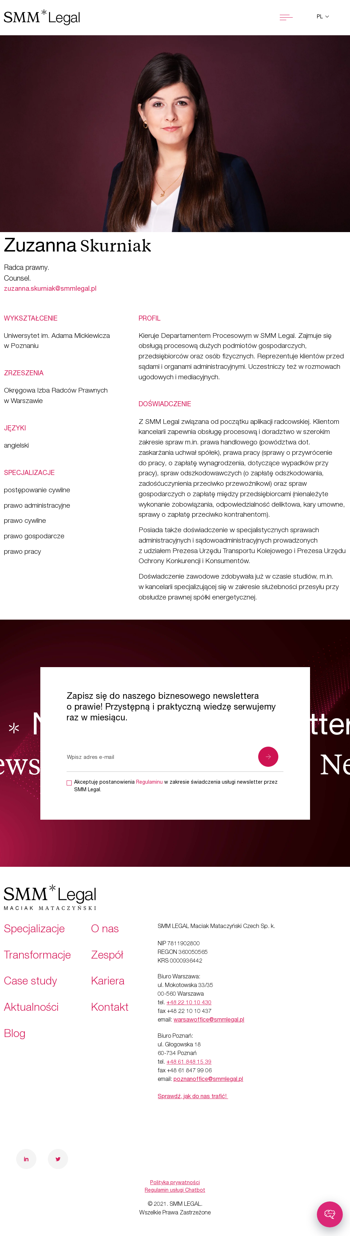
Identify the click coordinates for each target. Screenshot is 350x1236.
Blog (15, 1034)
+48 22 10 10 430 (188, 1003)
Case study (30, 982)
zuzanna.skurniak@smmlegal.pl (50, 289)
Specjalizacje (34, 930)
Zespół (107, 956)
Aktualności (31, 1008)
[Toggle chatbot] (330, 1214)
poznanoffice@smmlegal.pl (208, 1080)
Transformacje (37, 956)
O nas (105, 930)
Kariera (108, 982)
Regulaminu (149, 782)
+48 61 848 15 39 (188, 1062)
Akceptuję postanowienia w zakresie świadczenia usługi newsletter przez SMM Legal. (176, 786)
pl (320, 17)
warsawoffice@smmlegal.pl (209, 1020)
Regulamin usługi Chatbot (175, 1190)
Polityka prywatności (175, 1183)
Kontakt (110, 1008)
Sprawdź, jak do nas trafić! (193, 1097)
